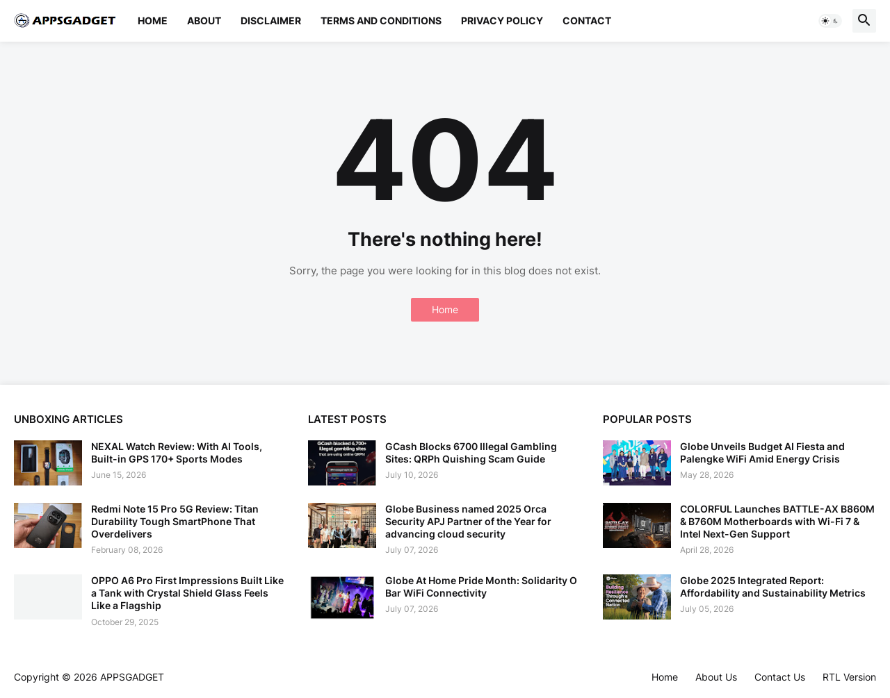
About (204, 20)
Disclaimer (271, 20)
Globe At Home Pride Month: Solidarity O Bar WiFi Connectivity (481, 586)
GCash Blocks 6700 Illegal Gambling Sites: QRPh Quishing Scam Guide (471, 452)
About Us (716, 677)
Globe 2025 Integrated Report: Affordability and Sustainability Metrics (773, 586)
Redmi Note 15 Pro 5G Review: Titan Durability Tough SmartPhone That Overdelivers (175, 521)
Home (153, 20)
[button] (830, 21)
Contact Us (779, 677)
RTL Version (849, 677)
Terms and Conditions (381, 20)
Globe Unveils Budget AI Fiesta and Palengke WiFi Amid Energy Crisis (762, 452)
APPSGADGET (132, 677)
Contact (587, 20)
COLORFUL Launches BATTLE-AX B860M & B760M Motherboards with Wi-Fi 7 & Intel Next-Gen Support (777, 521)
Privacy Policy (502, 20)
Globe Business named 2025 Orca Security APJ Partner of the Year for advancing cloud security (468, 521)
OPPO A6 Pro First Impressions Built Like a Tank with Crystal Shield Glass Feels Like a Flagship (187, 592)
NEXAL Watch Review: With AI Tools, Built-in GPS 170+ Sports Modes (176, 452)
